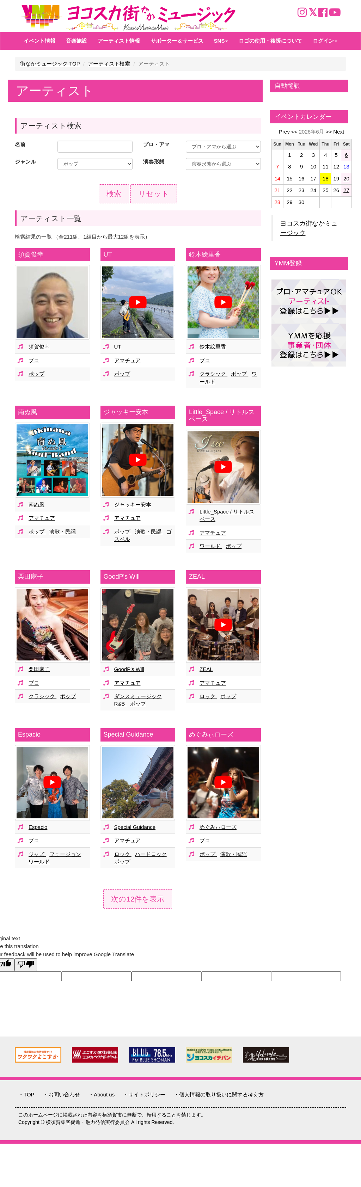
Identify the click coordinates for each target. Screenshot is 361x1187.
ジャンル (25, 162)
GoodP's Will (122, 576)
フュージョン (65, 854)
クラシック (213, 374)
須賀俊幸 (30, 254)
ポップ (36, 374)
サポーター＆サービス (177, 41)
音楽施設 (76, 41)
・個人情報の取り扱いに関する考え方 (219, 1094)
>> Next (335, 132)
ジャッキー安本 (126, 412)
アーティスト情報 (119, 41)
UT (108, 254)
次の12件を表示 (137, 899)
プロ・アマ (156, 144)
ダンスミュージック (138, 696)
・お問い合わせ (61, 1094)
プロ (34, 360)
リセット (153, 194)
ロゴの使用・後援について (270, 41)
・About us (101, 1094)
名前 (20, 144)
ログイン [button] (325, 41)
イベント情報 (39, 41)
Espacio (29, 734)
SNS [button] (221, 41)
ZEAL (197, 576)
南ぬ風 (27, 412)
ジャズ (37, 854)
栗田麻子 (30, 576)
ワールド (211, 546)
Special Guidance (128, 734)
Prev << (289, 132)
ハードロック (151, 854)
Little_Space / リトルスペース (222, 415)
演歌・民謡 (62, 532)
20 (346, 179)
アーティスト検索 (109, 64)
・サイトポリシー (144, 1094)
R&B (120, 704)
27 (346, 190)
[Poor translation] (25, 964)
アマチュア (127, 360)
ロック (208, 696)
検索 (113, 194)
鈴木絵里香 (205, 254)
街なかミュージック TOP (50, 64)
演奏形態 (153, 162)
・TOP (26, 1094)
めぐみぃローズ (211, 734)
